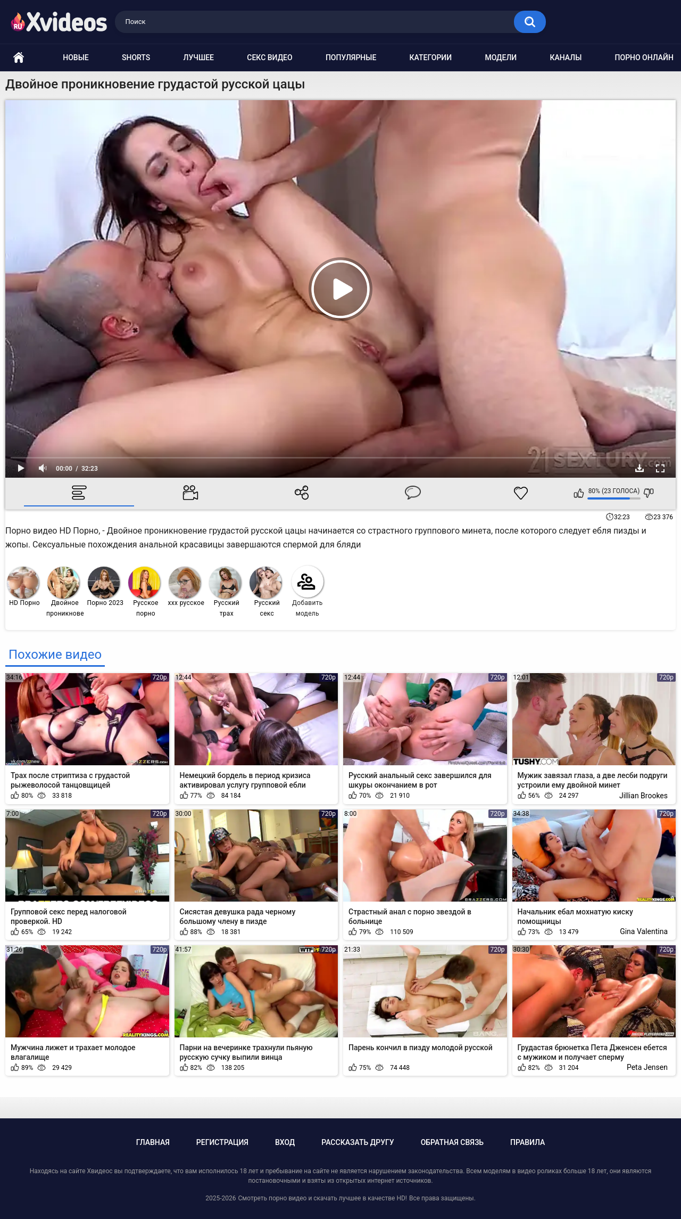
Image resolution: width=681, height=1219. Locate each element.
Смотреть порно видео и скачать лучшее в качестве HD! (322, 1198)
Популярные (351, 57)
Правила (527, 1142)
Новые (75, 57)
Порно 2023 (105, 587)
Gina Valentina (644, 931)
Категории (431, 57)
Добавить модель (307, 591)
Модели (501, 57)
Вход (285, 1142)
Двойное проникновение (65, 592)
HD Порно (23, 587)
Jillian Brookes (643, 795)
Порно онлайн (644, 57)
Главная (153, 1142)
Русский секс (265, 592)
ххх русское (186, 587)
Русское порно (144, 592)
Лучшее (199, 57)
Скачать (639, 468)
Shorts (136, 57)
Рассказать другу (357, 1142)
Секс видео (269, 57)
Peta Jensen (647, 1067)
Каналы (566, 57)
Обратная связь (452, 1142)
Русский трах (225, 592)
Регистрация (222, 1142)
